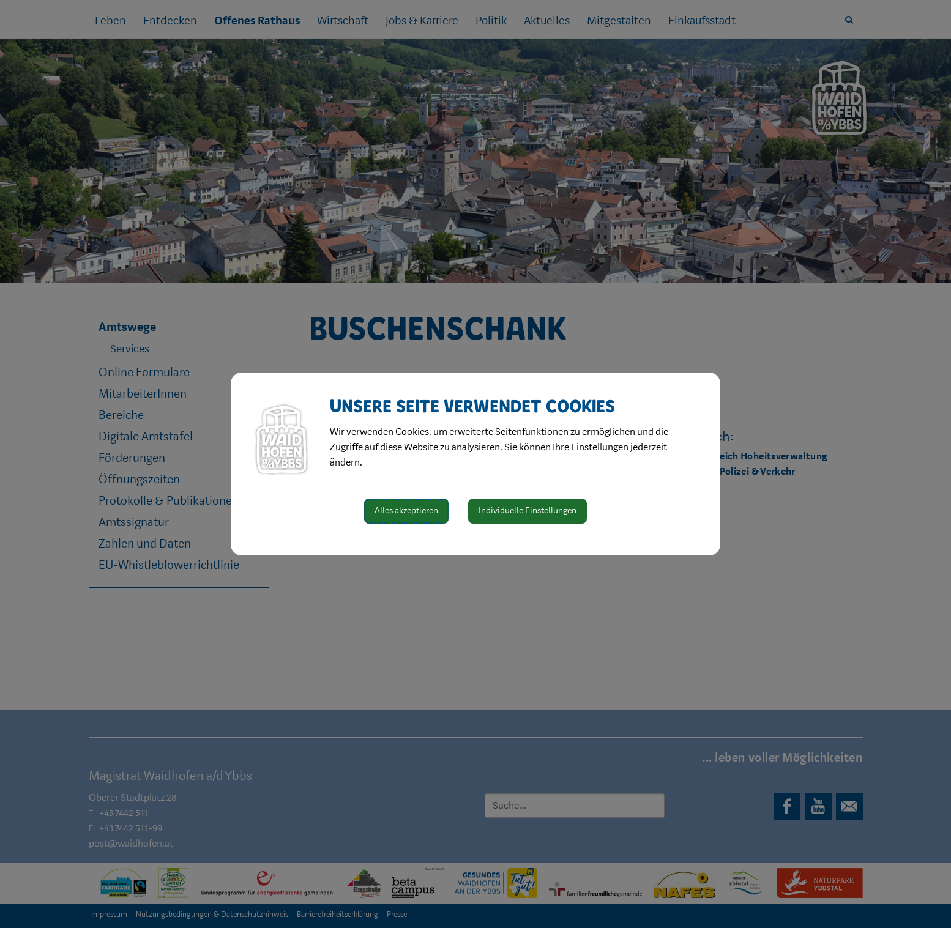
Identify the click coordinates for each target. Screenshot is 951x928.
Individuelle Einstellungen (527, 510)
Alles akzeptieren (406, 510)
